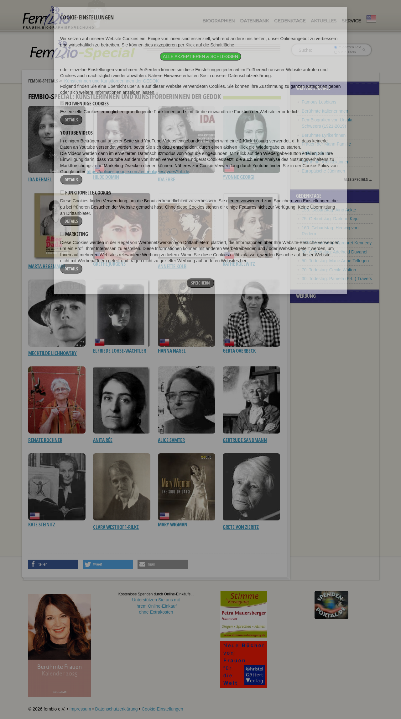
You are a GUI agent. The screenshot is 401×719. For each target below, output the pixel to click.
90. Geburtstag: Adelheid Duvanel (334, 251)
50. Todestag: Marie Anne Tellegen (335, 260)
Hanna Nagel (172, 350)
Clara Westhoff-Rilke (116, 527)
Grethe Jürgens (109, 263)
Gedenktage (289, 21)
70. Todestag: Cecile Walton (329, 269)
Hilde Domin (106, 176)
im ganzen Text (347, 47)
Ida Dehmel (40, 179)
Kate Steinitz (41, 524)
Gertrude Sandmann (245, 440)
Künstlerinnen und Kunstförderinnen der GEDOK (111, 80)
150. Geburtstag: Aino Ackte (329, 209)
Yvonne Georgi (238, 176)
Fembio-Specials (43, 81)
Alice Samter (171, 440)
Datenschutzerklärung (116, 708)
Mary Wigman (172, 524)
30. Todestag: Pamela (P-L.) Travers (337, 278)
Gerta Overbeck (239, 350)
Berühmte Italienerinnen (325, 111)
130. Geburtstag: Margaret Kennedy (337, 242)
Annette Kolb (172, 266)
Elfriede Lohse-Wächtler (119, 350)
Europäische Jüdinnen (323, 170)
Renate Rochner (45, 440)
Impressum (80, 708)
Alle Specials (356, 179)
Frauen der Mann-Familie (326, 143)
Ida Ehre (166, 179)
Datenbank (254, 21)
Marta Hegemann (46, 266)
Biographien (218, 21)
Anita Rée (102, 440)
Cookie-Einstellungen (162, 708)
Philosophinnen (317, 153)
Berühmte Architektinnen (326, 161)
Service (351, 21)
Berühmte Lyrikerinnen (324, 135)
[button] (53, 564)
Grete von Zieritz (241, 527)
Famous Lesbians (319, 101)
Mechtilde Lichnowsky (52, 353)
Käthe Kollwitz (239, 263)
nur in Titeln (345, 52)
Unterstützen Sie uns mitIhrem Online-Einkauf (156, 606)
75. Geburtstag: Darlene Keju (330, 218)
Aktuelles (323, 21)
